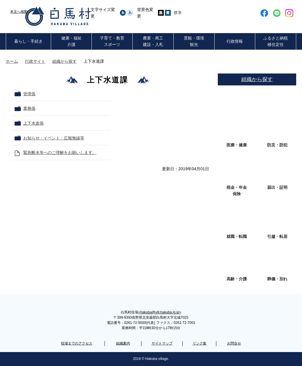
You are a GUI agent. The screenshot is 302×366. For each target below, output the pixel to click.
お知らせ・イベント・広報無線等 (53, 138)
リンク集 (199, 343)
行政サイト (35, 61)
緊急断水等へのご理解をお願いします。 (59, 152)
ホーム (12, 61)
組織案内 (123, 343)
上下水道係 (33, 123)
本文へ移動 (19, 12)
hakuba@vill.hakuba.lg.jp (159, 312)
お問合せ (234, 343)
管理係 (29, 94)
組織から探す (64, 61)
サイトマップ (162, 343)
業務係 (29, 108)
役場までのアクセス (76, 343)
